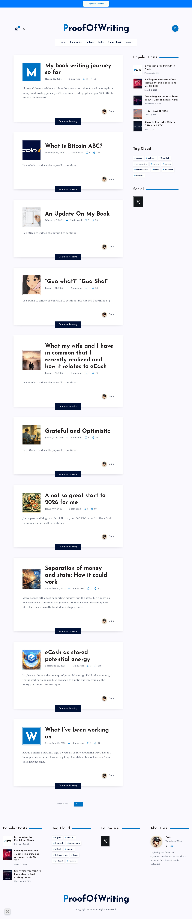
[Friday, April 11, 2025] (137, 114)
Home (63, 42)
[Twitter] (24, 29)
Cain (168, 837)
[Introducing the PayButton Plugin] (137, 69)
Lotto (101, 42)
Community (76, 42)
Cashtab (165, 158)
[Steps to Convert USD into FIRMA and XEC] (137, 126)
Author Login (115, 42)
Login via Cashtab (96, 4)
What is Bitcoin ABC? (73, 146)
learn (156, 170)
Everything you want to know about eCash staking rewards (161, 98)
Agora (139, 158)
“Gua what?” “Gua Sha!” (76, 282)
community (141, 164)
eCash (156, 164)
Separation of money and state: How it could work (76, 575)
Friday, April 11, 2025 (156, 111)
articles (152, 158)
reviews (140, 175)
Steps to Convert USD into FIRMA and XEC (159, 124)
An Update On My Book (77, 214)
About (129, 42)
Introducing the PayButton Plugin (24, 839)
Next (78, 804)
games (167, 164)
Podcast (90, 42)
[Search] (175, 28)
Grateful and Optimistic (77, 431)
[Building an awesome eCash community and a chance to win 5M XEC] (137, 83)
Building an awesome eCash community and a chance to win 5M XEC (160, 83)
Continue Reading (68, 121)
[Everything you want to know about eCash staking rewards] (137, 100)
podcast (169, 170)
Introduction (142, 170)
